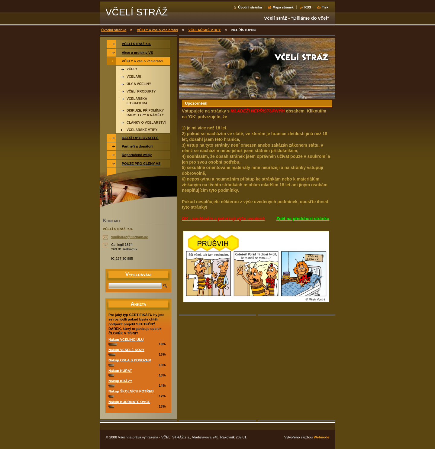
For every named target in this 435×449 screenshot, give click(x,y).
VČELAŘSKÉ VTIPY (204, 30)
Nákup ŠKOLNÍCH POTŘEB (131, 391)
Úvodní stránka (250, 7)
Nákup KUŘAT (120, 371)
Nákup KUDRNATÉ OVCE (129, 402)
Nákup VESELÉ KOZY (126, 350)
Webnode (321, 437)
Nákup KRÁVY (120, 381)
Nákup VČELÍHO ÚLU (125, 339)
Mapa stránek (283, 7)
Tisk (325, 7)
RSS (307, 7)
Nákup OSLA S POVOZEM (129, 360)
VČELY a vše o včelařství (157, 30)
